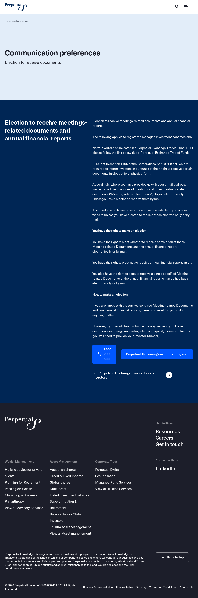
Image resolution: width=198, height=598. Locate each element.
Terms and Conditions (162, 587)
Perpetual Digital (107, 470)
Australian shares (62, 470)
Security (141, 587)
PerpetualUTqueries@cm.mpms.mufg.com (157, 354)
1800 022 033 (104, 354)
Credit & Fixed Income (66, 476)
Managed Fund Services (113, 482)
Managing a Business (21, 495)
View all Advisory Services (24, 508)
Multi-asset (58, 489)
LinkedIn (165, 468)
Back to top (172, 557)
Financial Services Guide (98, 587)
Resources (168, 431)
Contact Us (186, 587)
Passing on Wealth (18, 489)
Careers (164, 438)
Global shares (60, 482)
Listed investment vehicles (69, 495)
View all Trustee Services (113, 489)
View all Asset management (70, 533)
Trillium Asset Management (70, 527)
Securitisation (105, 476)
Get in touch (170, 444)
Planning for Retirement (22, 482)
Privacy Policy (124, 587)
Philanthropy (14, 501)
